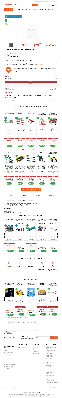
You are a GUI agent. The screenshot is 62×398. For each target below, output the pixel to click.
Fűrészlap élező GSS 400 (9, 220)
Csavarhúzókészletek (33, 9)
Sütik (5, 362)
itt (39, 392)
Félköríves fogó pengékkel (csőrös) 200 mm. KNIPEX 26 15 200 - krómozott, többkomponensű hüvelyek (53, 285)
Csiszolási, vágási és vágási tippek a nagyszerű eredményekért (52, 352)
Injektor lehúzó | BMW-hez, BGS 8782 (31, 284)
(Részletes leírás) (38, 64)
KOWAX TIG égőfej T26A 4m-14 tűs (9, 284)
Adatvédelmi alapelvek (8, 358)
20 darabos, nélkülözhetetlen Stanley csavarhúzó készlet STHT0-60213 (53, 151)
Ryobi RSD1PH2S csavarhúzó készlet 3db (9, 112)
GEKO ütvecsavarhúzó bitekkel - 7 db (31, 112)
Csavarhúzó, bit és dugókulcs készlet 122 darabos (42, 151)
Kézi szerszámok (25, 9)
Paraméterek (24, 195)
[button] (11, 251)
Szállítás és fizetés (22, 347)
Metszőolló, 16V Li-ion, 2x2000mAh (31, 220)
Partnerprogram (35, 354)
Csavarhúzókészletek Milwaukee (50, 100)
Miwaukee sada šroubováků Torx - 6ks (30, 321)
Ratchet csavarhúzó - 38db (20, 150)
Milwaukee (55, 75)
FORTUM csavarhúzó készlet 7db (20, 112)
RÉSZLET (9, 145)
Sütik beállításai (7, 368)
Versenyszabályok (8, 356)
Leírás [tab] (11, 195)
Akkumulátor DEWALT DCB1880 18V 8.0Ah (42, 284)
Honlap (18, 9)
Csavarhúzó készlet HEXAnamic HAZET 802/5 (9, 151)
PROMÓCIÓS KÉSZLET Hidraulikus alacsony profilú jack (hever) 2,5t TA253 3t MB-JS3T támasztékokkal (20, 221)
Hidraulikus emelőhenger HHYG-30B (20, 284)
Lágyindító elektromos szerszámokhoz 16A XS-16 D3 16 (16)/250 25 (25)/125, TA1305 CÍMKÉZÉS (53, 221)
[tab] (38, 195)
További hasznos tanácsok (52, 382)
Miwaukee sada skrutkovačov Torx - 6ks (31, 322)
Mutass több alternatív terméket (31, 189)
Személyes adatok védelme (9, 364)
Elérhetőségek (37, 1)
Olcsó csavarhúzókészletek (20, 319)
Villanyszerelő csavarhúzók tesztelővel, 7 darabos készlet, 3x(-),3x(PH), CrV (53, 113)
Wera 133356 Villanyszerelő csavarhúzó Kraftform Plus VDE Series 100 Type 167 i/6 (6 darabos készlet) (42, 113)
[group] (9, 235)
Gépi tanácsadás (35, 347)
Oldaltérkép (43, 388)
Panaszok (6, 350)
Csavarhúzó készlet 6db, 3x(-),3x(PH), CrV (31, 150)
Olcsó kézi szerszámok (11, 319)
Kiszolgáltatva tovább (8, 366)
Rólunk (33, 349)
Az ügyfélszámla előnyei (9, 360)
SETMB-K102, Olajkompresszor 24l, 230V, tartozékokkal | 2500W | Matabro (42, 221)
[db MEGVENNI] (6, 251)
